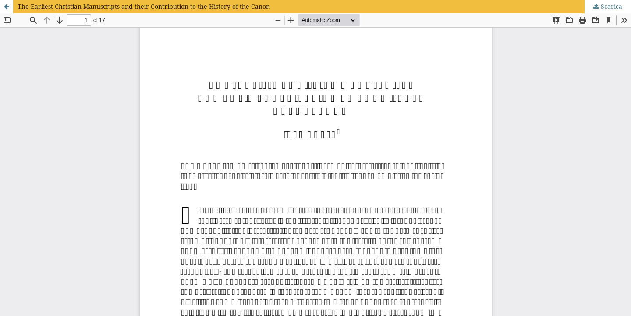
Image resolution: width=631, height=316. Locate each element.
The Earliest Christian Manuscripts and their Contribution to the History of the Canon (144, 6)
